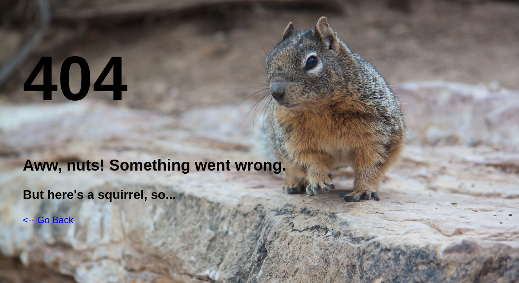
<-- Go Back (48, 220)
